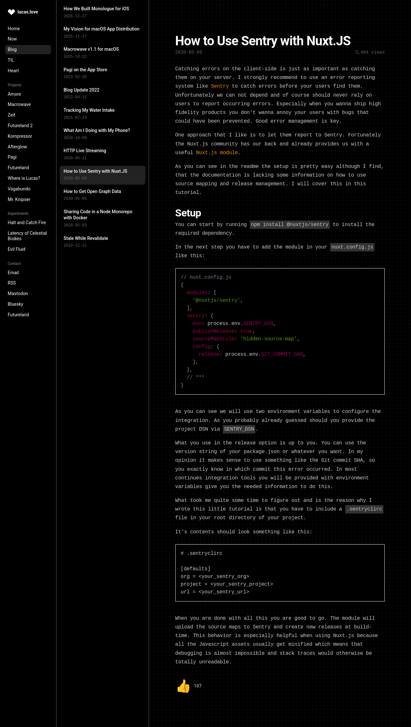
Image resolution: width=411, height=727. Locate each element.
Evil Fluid (16, 249)
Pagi (12, 157)
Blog (12, 49)
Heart (13, 70)
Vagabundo (19, 188)
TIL (11, 60)
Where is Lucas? (24, 178)
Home (14, 28)
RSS (12, 282)
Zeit (11, 115)
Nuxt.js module (217, 151)
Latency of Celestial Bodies (27, 236)
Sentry (220, 85)
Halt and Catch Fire (27, 222)
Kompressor (20, 136)
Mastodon (18, 293)
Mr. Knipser (19, 199)
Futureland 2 (20, 125)
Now (12, 38)
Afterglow (17, 146)
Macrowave (19, 104)
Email (13, 272)
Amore (14, 94)
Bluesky (15, 304)
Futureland (18, 167)
